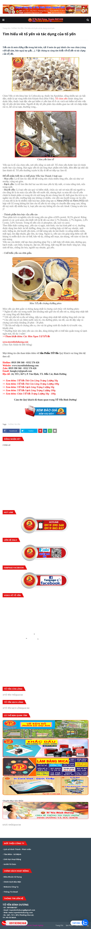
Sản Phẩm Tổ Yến (49, 353)
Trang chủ (6, 28)
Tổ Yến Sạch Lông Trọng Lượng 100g (29, 390)
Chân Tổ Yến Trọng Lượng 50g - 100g (29, 393)
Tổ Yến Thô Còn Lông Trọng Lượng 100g (31, 384)
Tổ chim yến (61, 98)
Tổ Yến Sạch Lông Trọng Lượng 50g (28, 387)
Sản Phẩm (69, 925)
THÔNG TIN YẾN (17, 28)
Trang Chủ (59, 925)
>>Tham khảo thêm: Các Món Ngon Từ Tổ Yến (26, 336)
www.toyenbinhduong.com (15, 342)
